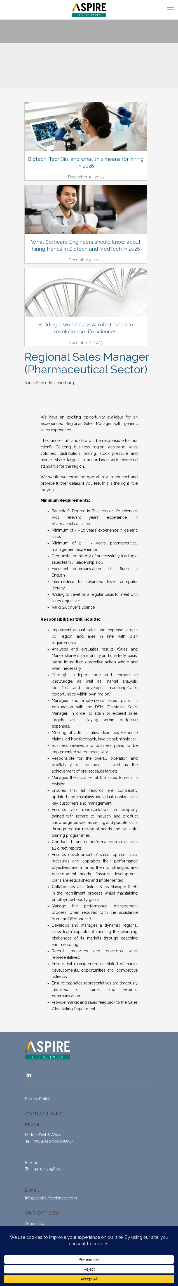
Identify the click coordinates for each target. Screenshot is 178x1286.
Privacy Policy (37, 1099)
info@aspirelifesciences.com (51, 1198)
